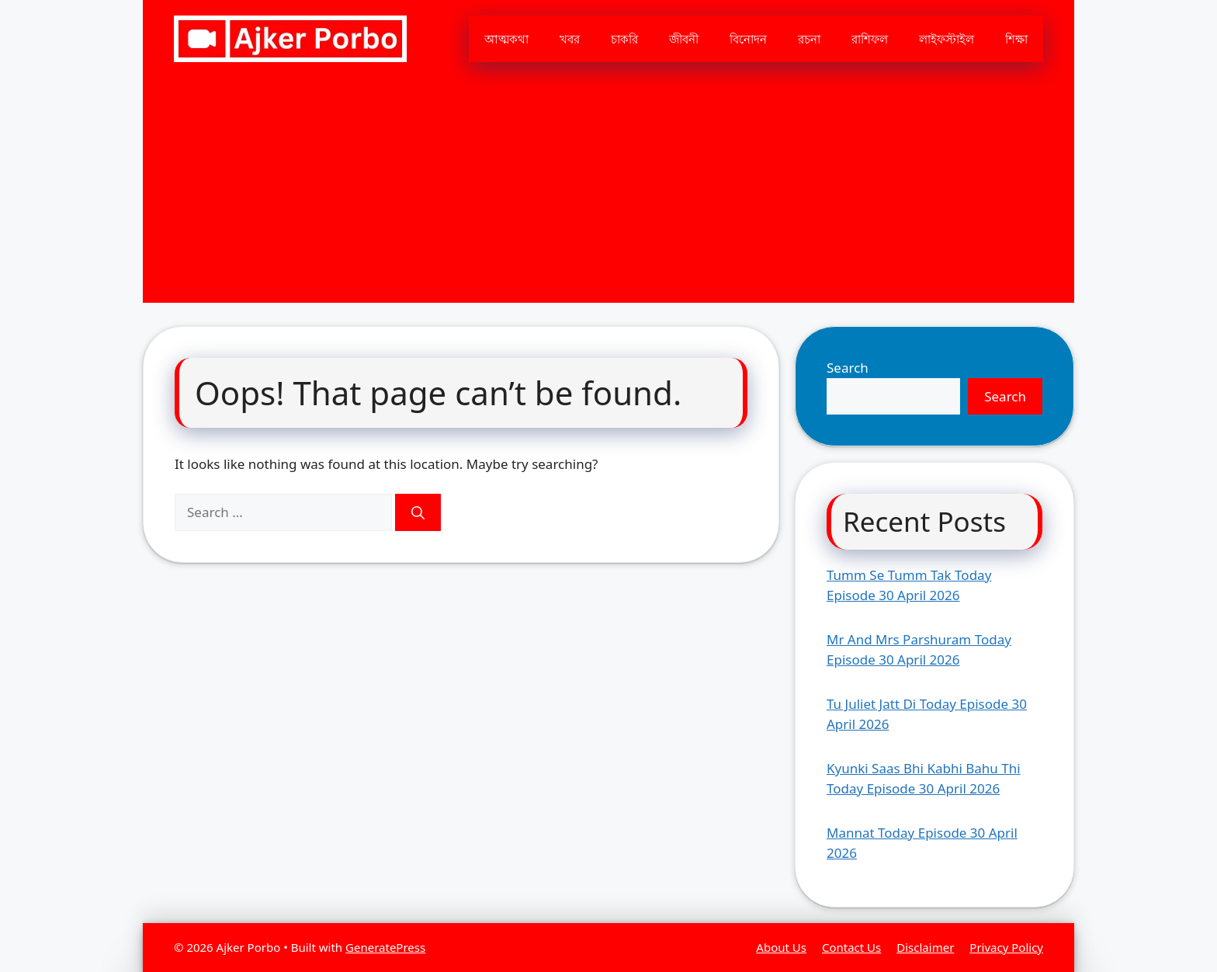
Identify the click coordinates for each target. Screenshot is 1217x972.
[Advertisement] (608, 194)
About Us (781, 947)
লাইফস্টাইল (946, 39)
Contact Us (851, 947)
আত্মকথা (506, 39)
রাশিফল (869, 39)
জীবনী (684, 39)
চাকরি (624, 39)
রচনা (809, 39)
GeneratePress (385, 947)
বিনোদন (748, 39)
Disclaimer (925, 947)
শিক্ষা (1016, 39)
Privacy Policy (1006, 947)
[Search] (418, 512)
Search (848, 368)
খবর (570, 39)
